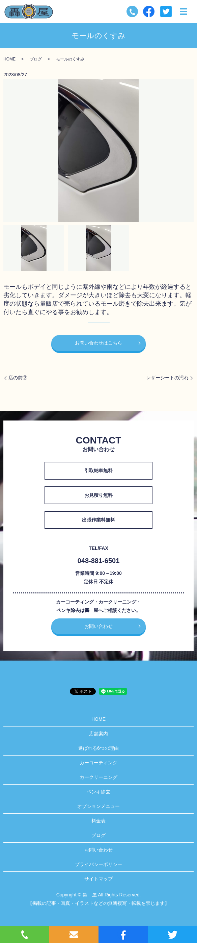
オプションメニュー (98, 806)
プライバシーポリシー (98, 864)
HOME (9, 59)
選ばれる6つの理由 (98, 748)
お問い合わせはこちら (98, 343)
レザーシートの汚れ (167, 377)
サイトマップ (98, 879)
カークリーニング (98, 777)
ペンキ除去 (98, 791)
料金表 (98, 820)
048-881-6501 (99, 560)
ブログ (36, 59)
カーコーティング (98, 762)
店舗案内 (98, 733)
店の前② (17, 377)
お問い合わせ (98, 626)
